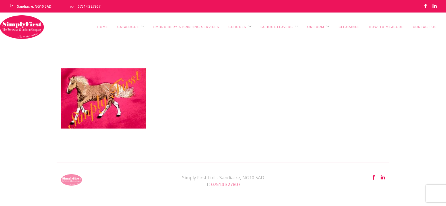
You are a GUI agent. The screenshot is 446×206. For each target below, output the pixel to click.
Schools (237, 27)
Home (102, 27)
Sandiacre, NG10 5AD (34, 6)
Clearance (349, 27)
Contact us (425, 27)
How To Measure (386, 27)
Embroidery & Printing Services (186, 27)
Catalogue (128, 27)
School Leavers (277, 27)
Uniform (315, 27)
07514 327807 (89, 6)
